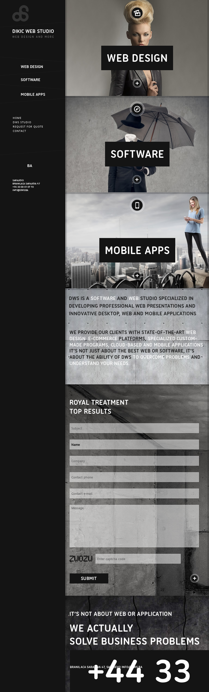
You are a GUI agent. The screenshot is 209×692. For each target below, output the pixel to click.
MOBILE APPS (33, 94)
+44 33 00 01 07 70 (23, 186)
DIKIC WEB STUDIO (33, 31)
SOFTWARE (30, 79)
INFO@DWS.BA (20, 190)
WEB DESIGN (32, 66)
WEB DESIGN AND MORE (33, 37)
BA (29, 165)
